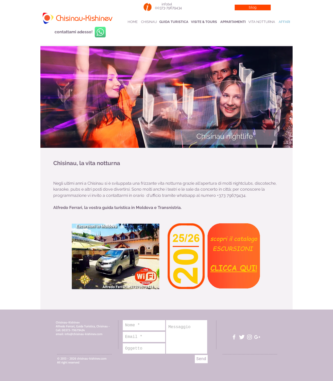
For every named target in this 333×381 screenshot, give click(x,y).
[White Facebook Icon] (234, 337)
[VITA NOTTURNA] (261, 22)
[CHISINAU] (149, 22)
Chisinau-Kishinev (84, 19)
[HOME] (132, 22)
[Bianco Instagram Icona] (249, 337)
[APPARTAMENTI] (232, 22)
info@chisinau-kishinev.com (83, 334)
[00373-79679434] (168, 8)
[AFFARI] (284, 22)
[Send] (201, 359)
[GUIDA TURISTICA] (174, 22)
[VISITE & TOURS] (203, 22)
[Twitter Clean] (242, 337)
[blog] (253, 7)
